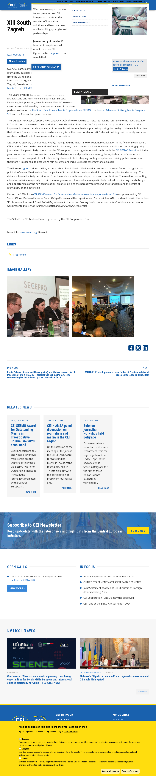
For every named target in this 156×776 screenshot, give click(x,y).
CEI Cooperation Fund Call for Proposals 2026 (36, 579)
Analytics (25, 749)
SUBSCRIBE (138, 533)
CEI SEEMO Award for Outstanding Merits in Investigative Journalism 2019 (75, 197)
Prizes (127, 6)
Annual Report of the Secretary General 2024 (108, 579)
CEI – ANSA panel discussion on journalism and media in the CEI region (59, 436)
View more (16, 591)
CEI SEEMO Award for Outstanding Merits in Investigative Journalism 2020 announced (23, 438)
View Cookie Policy (71, 731)
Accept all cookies (110, 771)
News (20, 51)
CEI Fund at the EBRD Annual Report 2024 (106, 606)
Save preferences (130, 771)
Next (146, 370)
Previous (12, 370)
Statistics (26, 758)
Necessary (26, 739)
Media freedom (17, 63)
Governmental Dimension (91, 675)
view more (142, 694)
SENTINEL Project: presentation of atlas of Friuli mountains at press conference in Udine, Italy (117, 376)
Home (10, 51)
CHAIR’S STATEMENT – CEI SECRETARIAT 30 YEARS (112, 585)
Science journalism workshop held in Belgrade (95, 434)
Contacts (138, 6)
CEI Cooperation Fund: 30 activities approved (108, 600)
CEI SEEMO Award (126, 153)
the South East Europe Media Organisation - (57, 113)
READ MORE (31, 494)
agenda (26, 171)
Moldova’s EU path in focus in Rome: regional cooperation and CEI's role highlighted (114, 680)
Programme (20, 257)
